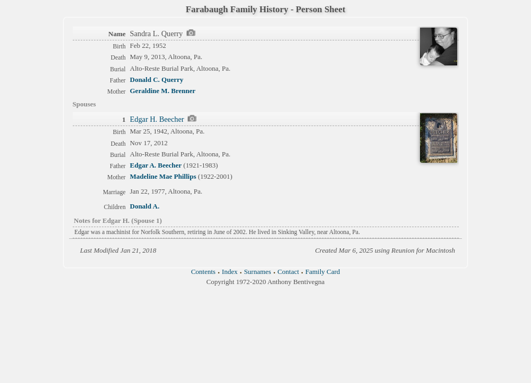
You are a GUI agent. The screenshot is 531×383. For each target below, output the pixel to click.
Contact (288, 272)
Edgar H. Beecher (157, 119)
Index (230, 272)
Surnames (257, 272)
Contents (203, 272)
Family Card (322, 272)
